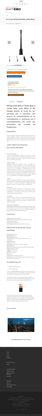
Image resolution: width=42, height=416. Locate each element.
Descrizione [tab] (11, 101)
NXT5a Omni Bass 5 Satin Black (19, 23)
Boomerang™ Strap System (14, 266)
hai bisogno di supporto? (15, 94)
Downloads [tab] (19, 101)
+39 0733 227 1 (17, 400)
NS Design (9, 19)
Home (7, 23)
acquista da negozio (14, 76)
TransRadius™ (19, 180)
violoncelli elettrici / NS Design (12, 23)
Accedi (21, 1)
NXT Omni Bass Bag (13, 268)
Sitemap (14, 405)
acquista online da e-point (16, 72)
